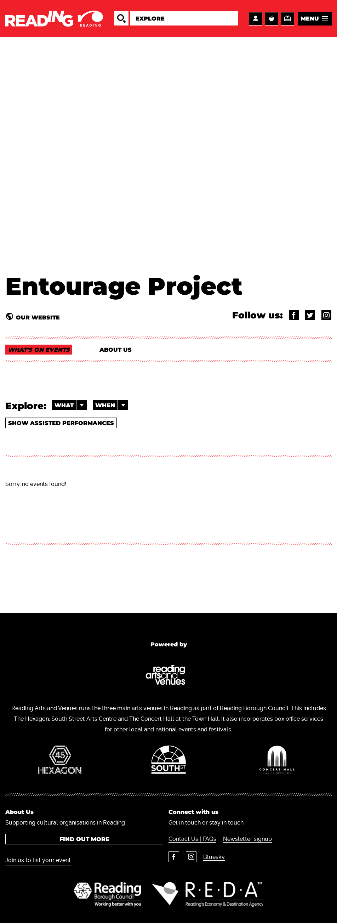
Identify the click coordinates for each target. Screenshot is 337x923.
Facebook (173, 856)
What (71, 405)
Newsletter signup (247, 839)
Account (255, 19)
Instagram (191, 856)
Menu (310, 18)
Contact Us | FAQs (192, 839)
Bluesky (214, 857)
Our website (38, 317)
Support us (287, 19)
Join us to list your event (38, 860)
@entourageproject (294, 315)
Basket (271, 19)
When (111, 405)
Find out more (84, 839)
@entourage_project (326, 315)
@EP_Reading (310, 315)
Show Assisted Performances (61, 423)
